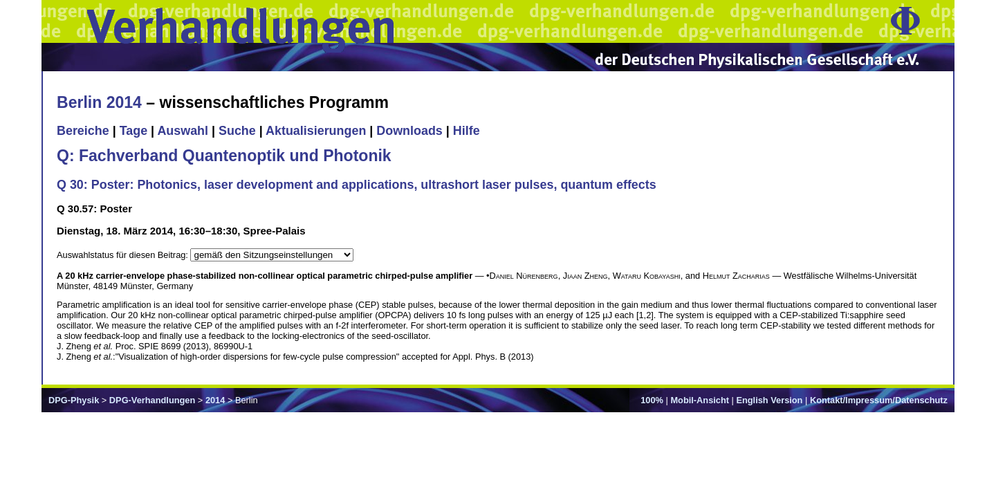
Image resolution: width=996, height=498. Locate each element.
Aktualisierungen (316, 131)
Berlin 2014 (99, 102)
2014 (215, 400)
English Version (769, 400)
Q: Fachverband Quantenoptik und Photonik (224, 156)
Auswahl (182, 131)
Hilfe (466, 131)
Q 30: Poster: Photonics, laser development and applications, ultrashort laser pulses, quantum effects (356, 185)
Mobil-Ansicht (699, 400)
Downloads (409, 131)
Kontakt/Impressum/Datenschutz (879, 400)
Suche (237, 131)
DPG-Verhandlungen (152, 400)
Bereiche (83, 131)
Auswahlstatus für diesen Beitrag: (123, 255)
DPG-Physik (73, 400)
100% (651, 400)
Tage (133, 131)
